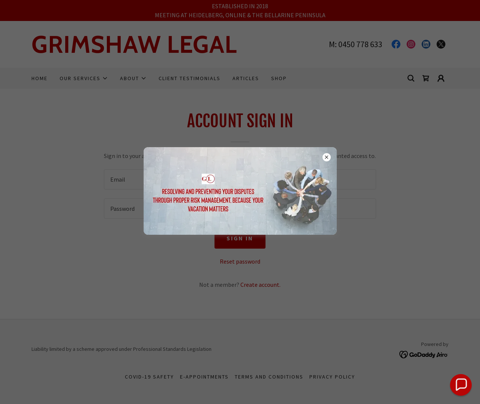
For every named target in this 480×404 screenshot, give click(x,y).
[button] (461, 385)
